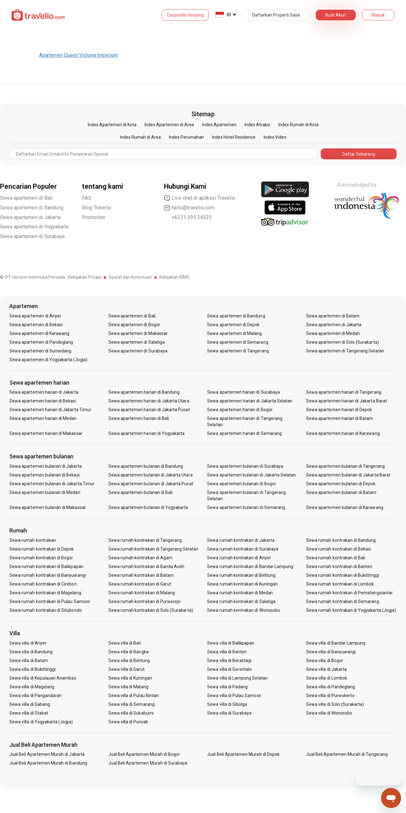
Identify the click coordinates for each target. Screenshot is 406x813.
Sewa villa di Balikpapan (230, 643)
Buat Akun (335, 14)
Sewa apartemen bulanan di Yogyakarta (148, 507)
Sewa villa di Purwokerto (330, 695)
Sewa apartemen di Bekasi (35, 324)
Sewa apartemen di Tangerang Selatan (345, 350)
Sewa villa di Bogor (324, 660)
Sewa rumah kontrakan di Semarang (342, 601)
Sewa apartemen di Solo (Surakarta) (342, 342)
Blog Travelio (96, 208)
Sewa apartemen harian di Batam (339, 418)
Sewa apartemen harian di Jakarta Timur (50, 409)
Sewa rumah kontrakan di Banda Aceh (146, 566)
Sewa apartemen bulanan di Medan (44, 492)
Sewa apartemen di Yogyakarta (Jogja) (48, 359)
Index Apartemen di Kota (112, 124)
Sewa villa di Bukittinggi (32, 669)
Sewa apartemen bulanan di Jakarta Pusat (150, 483)
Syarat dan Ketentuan (130, 277)
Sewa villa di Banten (227, 651)
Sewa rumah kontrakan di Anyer (239, 557)
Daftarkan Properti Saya (276, 14)
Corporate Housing (185, 14)
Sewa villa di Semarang (131, 704)
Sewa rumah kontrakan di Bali (335, 557)
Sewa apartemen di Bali (26, 198)
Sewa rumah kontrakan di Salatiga (241, 601)
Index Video (275, 137)
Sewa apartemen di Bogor (134, 324)
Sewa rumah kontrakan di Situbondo (45, 610)
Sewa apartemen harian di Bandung (144, 392)
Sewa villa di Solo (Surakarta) (335, 704)
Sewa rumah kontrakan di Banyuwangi (47, 575)
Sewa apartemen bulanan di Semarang (246, 507)
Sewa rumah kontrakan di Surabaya (242, 548)
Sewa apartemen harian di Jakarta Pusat (149, 409)
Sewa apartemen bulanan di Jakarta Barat (348, 474)
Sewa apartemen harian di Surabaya (243, 392)
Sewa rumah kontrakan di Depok (41, 548)
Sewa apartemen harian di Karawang (343, 433)
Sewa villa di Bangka (128, 651)
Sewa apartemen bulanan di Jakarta (45, 466)
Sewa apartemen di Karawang (39, 333)
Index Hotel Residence (233, 137)
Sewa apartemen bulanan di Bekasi (44, 474)
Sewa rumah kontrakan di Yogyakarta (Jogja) (351, 610)
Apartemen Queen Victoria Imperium (78, 55)
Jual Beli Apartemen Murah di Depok (243, 754)
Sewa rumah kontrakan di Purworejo (144, 601)
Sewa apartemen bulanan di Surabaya (245, 466)
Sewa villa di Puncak (128, 721)
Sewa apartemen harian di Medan (43, 418)
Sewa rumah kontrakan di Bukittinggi (342, 575)
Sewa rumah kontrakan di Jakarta (241, 540)
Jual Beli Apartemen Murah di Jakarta (47, 754)
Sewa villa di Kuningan (130, 678)
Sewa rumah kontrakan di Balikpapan (46, 566)
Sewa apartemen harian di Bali (138, 418)
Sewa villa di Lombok (326, 678)
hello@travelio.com (189, 208)
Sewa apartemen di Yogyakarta (34, 227)
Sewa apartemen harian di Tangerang (343, 392)
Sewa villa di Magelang (31, 686)
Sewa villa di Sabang (29, 704)
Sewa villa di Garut (126, 669)
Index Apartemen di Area (169, 124)
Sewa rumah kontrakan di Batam (141, 575)
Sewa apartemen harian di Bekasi (42, 400)
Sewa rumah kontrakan (32, 540)
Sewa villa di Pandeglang (330, 686)
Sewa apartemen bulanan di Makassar (47, 507)
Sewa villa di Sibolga (227, 704)
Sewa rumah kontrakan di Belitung (241, 575)
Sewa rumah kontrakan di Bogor (41, 557)
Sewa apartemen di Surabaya (32, 236)
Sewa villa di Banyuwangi (331, 651)
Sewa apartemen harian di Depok (339, 409)
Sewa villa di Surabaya (229, 713)
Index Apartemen (219, 124)
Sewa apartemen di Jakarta (30, 217)
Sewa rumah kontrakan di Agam (140, 557)
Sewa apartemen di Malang (234, 333)
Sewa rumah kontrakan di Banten (339, 566)
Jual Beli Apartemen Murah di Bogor (144, 754)
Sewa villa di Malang (128, 686)
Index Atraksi (257, 124)
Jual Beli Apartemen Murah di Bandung (48, 763)
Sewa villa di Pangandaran (35, 695)
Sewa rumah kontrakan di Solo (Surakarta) (150, 610)
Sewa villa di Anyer (28, 643)
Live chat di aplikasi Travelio (199, 198)
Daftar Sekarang (358, 154)
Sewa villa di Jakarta (326, 669)
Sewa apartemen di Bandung (31, 208)
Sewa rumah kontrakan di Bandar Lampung (250, 566)
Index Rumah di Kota (298, 124)
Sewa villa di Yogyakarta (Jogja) (41, 721)
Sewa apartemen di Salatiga (136, 342)
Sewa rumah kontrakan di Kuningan (242, 583)
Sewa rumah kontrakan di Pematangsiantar (349, 592)
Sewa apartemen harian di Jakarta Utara (148, 400)
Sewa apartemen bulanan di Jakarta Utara (150, 474)
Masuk (378, 14)
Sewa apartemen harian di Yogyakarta (146, 433)
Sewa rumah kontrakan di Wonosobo (243, 610)
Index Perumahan (186, 137)
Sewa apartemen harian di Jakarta (43, 392)
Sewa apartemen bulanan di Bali (140, 492)
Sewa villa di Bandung (30, 651)
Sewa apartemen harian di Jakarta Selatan (249, 400)
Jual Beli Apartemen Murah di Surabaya (147, 763)
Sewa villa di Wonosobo (329, 713)
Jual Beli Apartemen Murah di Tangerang (347, 754)
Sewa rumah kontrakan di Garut (139, 583)
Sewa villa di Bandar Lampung (335, 643)
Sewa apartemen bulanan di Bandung (145, 466)
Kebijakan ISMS (174, 277)
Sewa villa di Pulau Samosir (234, 695)
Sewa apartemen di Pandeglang (41, 342)
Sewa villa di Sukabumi (131, 713)
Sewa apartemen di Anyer (35, 315)
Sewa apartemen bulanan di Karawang (344, 507)
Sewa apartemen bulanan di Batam (341, 492)
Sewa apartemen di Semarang (237, 342)
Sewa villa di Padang (227, 686)
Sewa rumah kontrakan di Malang (141, 592)
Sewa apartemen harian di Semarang (244, 433)
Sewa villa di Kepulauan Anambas (42, 678)
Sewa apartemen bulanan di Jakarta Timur (52, 483)
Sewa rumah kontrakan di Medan (240, 592)
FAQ (87, 198)
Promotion (94, 217)
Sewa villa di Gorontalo (229, 669)
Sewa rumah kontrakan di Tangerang (145, 540)
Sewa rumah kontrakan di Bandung (341, 540)
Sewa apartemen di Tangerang (238, 350)
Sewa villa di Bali (124, 643)
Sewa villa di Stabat (28, 713)
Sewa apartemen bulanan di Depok (341, 483)
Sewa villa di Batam (28, 660)
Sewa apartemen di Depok (233, 324)
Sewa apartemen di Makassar (138, 333)
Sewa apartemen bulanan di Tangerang (345, 466)
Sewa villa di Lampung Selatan (237, 678)
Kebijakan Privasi (84, 277)
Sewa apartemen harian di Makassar (45, 433)
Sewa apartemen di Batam (332, 315)
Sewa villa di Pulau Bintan (133, 695)
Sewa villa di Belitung (129, 660)
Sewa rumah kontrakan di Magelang (45, 592)
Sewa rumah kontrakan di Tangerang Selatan (153, 548)
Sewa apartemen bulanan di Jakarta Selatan (251, 474)
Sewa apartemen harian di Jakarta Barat (346, 400)
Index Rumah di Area (140, 137)
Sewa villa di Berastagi (229, 660)
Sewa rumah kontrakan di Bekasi (338, 548)
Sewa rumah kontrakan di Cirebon (43, 583)
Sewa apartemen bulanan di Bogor (241, 483)
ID (229, 14)
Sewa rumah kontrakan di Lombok (340, 583)
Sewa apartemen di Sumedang (40, 350)
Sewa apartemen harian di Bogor (240, 409)
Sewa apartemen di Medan (333, 333)
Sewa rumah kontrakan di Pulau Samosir (49, 601)
